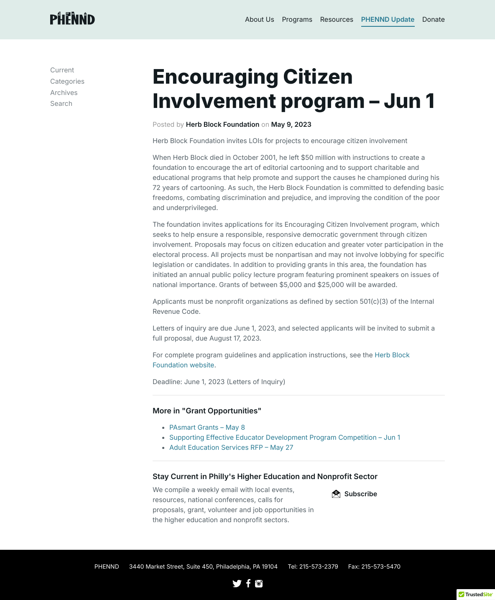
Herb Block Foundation (223, 124)
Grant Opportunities (222, 411)
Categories (67, 81)
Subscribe (354, 494)
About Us (259, 19)
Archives (64, 92)
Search (61, 103)
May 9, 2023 (291, 124)
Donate (433, 19)
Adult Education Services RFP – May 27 (231, 447)
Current (62, 70)
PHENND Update (388, 19)
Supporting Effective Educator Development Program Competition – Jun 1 (284, 437)
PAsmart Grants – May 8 (207, 427)
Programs (297, 19)
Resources (337, 19)
